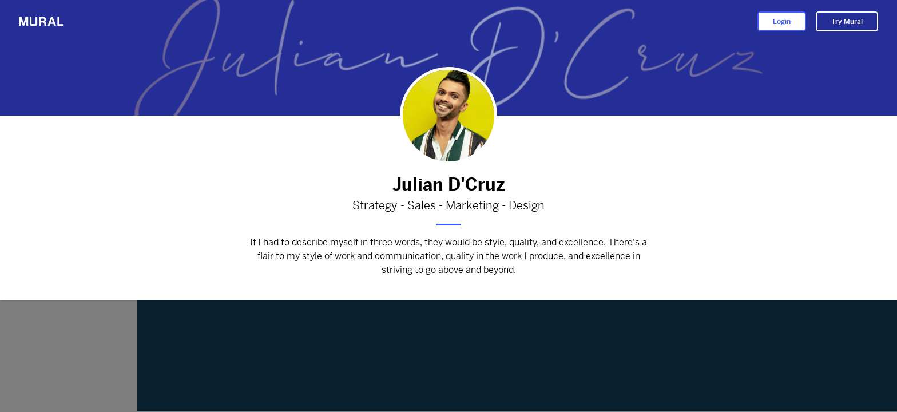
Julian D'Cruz (448, 184)
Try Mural (847, 21)
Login (782, 21)
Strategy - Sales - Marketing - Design (448, 206)
